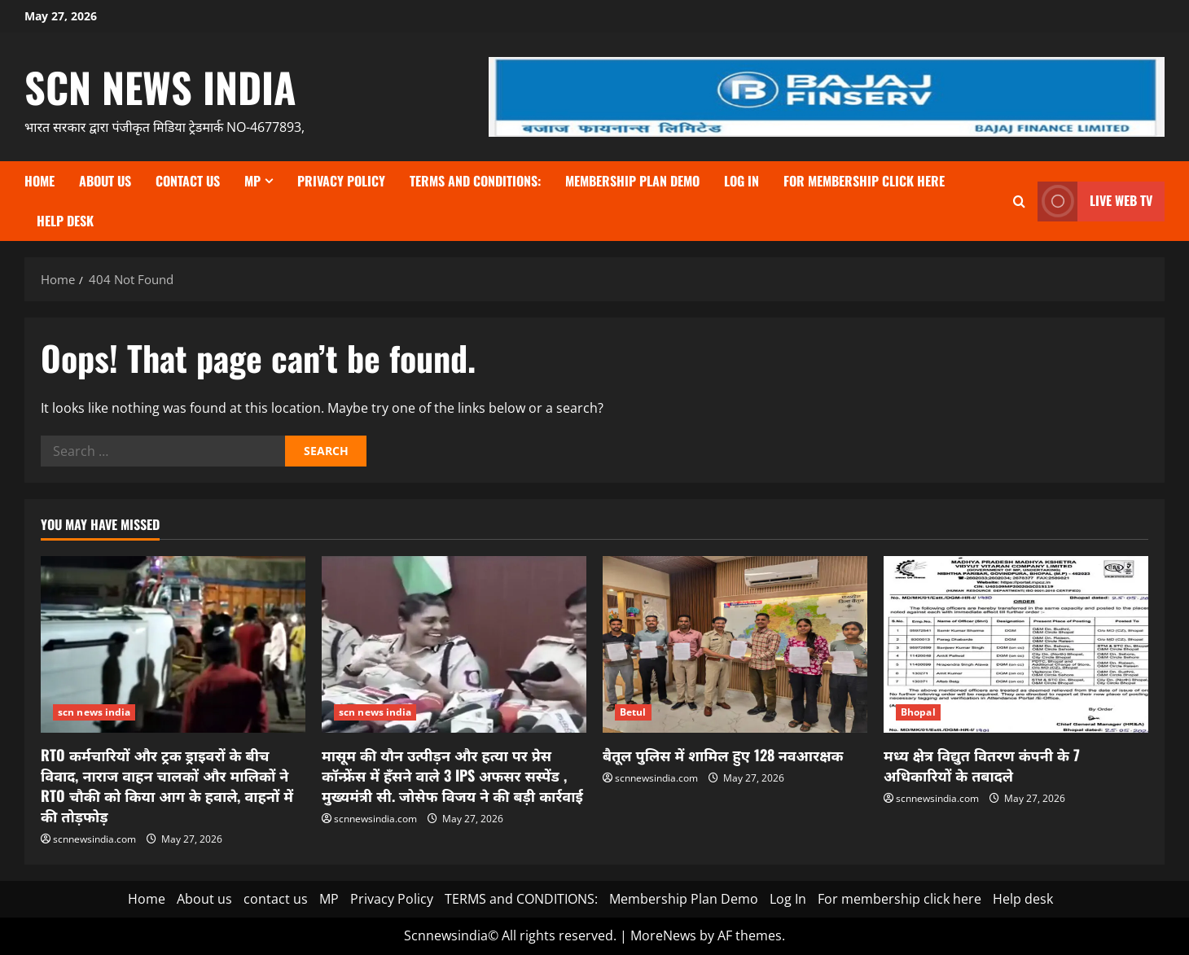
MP (252, 181)
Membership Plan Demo (632, 181)
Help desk (65, 220)
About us (105, 181)
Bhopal (918, 712)
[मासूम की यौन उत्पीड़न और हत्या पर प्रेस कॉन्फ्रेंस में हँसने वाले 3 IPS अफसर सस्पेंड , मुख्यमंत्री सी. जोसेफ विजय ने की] (454, 644)
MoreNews (663, 935)
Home (39, 181)
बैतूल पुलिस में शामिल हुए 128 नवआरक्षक (723, 754)
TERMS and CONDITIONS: (475, 181)
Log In (741, 181)
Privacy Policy (341, 181)
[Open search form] (1019, 201)
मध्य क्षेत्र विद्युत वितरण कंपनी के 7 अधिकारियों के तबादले (982, 765)
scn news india (160, 86)
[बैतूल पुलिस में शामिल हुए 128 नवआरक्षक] (735, 644)
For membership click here (864, 181)
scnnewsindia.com (94, 839)
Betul (633, 712)
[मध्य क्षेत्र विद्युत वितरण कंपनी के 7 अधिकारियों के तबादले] (1016, 644)
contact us (188, 181)
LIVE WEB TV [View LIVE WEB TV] (1095, 201)
